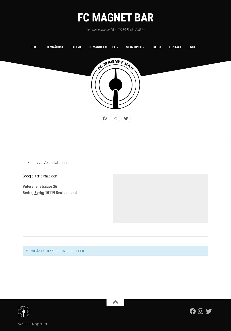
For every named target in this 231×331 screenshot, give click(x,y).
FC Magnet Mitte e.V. (104, 47)
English (194, 47)
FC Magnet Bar (115, 17)
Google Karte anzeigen (40, 176)
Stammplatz (135, 47)
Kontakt (175, 47)
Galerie (76, 47)
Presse (157, 47)
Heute (34, 47)
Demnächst (54, 47)
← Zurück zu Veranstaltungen (45, 162)
